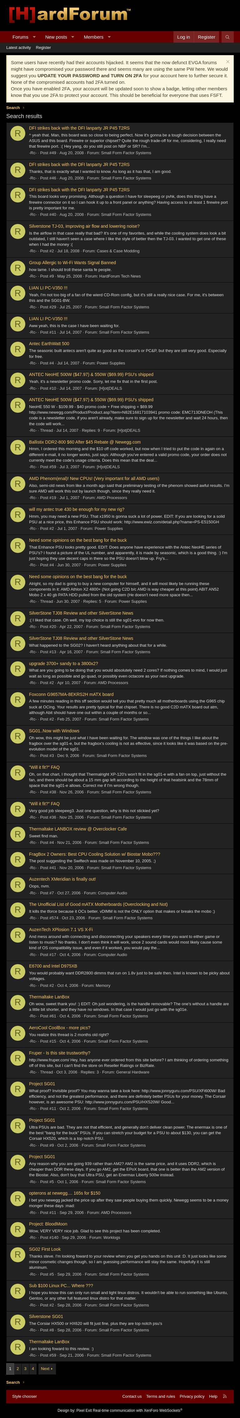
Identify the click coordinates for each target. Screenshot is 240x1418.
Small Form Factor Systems (126, 152)
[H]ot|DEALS (110, 388)
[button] (34, 37)
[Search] (228, 37)
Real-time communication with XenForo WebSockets (137, 1410)
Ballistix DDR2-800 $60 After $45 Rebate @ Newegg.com (85, 442)
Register (43, 47)
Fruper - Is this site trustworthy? (59, 1052)
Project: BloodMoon (48, 1223)
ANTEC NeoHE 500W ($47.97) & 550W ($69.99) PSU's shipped (91, 374)
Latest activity (18, 47)
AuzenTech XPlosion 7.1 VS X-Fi (61, 929)
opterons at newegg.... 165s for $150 (64, 1193)
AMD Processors (112, 497)
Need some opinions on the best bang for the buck (78, 540)
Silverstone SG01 (46, 1316)
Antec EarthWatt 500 (49, 343)
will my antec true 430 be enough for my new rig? (76, 509)
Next (45, 1368)
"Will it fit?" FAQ (44, 767)
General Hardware (132, 1072)
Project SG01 (42, 1083)
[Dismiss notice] (227, 62)
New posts (56, 37)
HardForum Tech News (120, 276)
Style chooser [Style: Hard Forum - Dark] (24, 1396)
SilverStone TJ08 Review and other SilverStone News (81, 613)
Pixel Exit (84, 1410)
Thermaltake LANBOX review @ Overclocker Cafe (78, 828)
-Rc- (33, 152)
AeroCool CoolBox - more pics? (59, 1027)
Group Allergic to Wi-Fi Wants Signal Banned (72, 262)
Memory (103, 985)
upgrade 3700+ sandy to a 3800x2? (63, 663)
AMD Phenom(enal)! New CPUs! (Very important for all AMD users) (94, 478)
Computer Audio (112, 893)
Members (94, 37)
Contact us (132, 1396)
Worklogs (111, 1237)
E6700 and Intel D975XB (53, 966)
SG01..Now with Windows (54, 730)
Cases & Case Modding (118, 251)
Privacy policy (192, 1396)
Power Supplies (111, 363)
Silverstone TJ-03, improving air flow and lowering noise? (84, 226)
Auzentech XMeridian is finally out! (62, 879)
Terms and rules (160, 1396)
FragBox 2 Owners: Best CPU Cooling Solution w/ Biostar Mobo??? (94, 854)
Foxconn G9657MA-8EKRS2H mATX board (71, 694)
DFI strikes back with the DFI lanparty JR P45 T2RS (79, 128)
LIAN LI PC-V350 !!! (48, 287)
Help (213, 1396)
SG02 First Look (45, 1249)
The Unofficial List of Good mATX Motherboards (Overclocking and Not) (98, 904)
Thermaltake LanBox (49, 996)
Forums (20, 37)
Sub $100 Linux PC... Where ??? (61, 1285)
